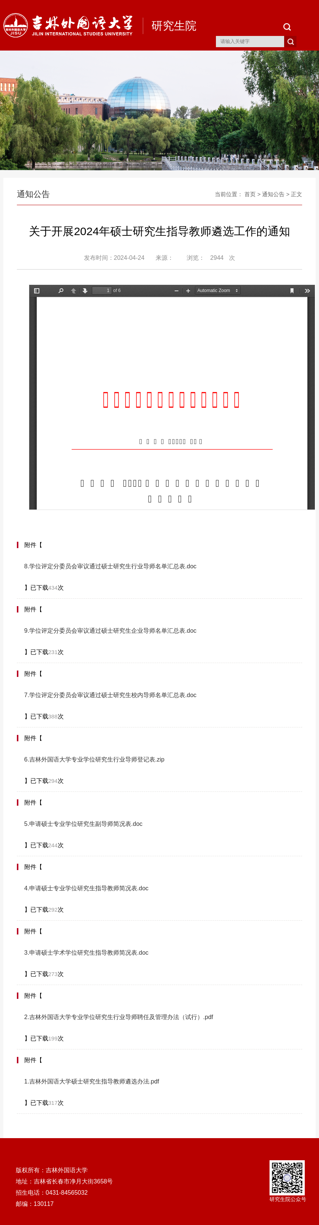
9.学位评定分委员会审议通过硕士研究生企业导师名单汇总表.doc (110, 630)
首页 (250, 194)
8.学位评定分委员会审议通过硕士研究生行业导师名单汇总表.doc (110, 566)
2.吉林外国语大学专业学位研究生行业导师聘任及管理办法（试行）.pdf (118, 1017)
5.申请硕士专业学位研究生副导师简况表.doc (83, 824)
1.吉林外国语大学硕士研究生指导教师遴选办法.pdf (91, 1081)
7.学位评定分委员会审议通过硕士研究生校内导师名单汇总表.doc (110, 695)
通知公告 (273, 194)
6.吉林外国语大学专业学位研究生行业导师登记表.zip (94, 759)
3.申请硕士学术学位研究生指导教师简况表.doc (86, 952)
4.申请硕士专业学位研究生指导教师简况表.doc (86, 888)
